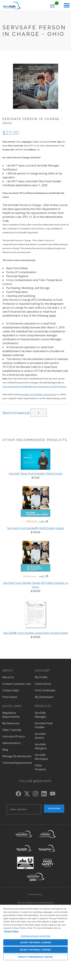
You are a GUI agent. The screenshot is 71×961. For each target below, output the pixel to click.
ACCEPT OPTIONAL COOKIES (35, 942)
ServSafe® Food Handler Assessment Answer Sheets (35, 633)
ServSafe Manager (40, 714)
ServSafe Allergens (41, 746)
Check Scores (43, 684)
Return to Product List (16, 412)
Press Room (9, 697)
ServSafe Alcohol (40, 736)
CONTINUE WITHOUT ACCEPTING (35, 936)
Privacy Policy (35, 894)
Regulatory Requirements (11, 714)
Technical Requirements (17, 763)
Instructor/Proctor (13, 736)
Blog (5, 749)
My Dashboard (44, 697)
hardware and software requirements (38, 394)
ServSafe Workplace (41, 757)
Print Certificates (45, 690)
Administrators (11, 743)
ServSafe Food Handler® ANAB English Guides (35, 528)
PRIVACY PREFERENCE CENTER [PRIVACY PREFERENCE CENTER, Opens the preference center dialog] (35, 957)
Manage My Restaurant (16, 756)
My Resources (11, 723)
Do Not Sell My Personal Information (36, 902)
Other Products (40, 767)
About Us (8, 677)
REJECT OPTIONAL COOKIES (35, 949)
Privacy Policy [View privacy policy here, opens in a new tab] (11, 931)
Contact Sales (10, 690)
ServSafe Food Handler (43, 725)
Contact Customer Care (16, 684)
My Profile (41, 677)
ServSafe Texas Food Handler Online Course (35, 473)
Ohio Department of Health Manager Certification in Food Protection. (34, 386)
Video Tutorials (11, 730)
